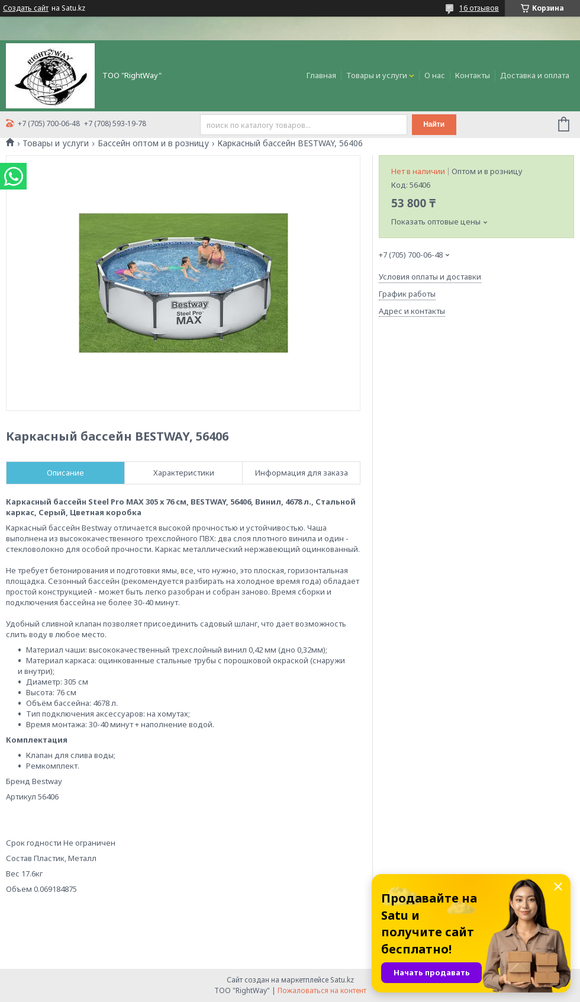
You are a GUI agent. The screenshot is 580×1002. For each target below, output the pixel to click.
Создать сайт (26, 8)
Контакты (472, 75)
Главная (321, 75)
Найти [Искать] (433, 124)
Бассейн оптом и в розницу (153, 143)
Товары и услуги (376, 75)
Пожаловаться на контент (322, 990)
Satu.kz (342, 980)
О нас (434, 75)
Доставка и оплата (534, 75)
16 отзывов (479, 8)
